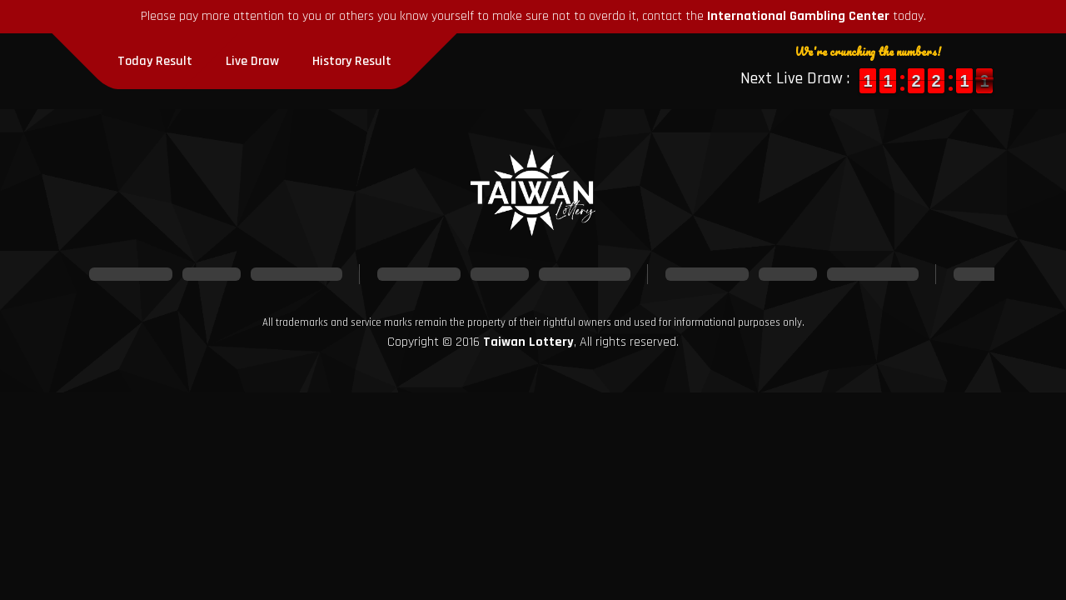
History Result (351, 61)
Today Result (154, 61)
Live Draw (252, 61)
